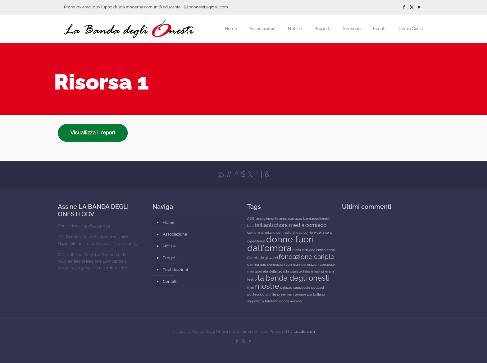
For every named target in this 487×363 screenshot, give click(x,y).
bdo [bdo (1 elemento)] (250, 225)
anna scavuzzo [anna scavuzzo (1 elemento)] (290, 218)
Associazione (175, 234)
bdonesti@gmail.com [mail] (208, 7)
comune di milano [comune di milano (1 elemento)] (261, 232)
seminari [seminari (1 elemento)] (287, 294)
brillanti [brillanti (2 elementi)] (264, 225)
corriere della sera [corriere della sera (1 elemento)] (317, 232)
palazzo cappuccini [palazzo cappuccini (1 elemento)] (295, 287)
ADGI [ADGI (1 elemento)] (251, 218)
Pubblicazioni (175, 269)
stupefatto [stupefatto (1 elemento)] (255, 301)
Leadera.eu (304, 331)
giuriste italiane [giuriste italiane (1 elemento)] (301, 271)
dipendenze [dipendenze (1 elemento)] (256, 241)
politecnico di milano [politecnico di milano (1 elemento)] (263, 294)
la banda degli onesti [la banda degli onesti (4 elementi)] (294, 278)
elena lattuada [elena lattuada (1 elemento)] (304, 250)
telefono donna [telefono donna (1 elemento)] (277, 301)
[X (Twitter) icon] (411, 7)
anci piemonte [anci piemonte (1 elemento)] (267, 218)
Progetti (170, 257)
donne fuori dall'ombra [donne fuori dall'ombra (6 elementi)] (280, 243)
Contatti (170, 281)
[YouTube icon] (419, 7)
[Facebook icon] (404, 7)
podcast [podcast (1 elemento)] (317, 287)
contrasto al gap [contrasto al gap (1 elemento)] (289, 232)
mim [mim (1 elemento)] (250, 287)
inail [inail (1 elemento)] (317, 271)
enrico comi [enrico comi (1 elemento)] (325, 250)
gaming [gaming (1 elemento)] (253, 264)
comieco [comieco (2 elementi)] (315, 225)
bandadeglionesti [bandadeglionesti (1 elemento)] (316, 218)
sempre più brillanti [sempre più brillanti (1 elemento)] (309, 294)
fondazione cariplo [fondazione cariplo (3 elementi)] (307, 256)
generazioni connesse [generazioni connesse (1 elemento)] (283, 264)
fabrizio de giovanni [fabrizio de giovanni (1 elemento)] (262, 258)
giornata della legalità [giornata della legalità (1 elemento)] (272, 271)
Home (169, 222)
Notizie (169, 246)
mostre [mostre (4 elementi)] (267, 286)
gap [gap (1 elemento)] (263, 264)
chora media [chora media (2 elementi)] (289, 225)
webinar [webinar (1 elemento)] (296, 301)
